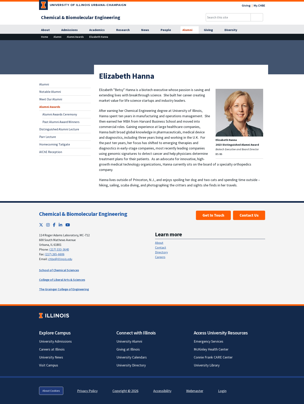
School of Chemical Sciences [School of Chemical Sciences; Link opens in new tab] (59, 270)
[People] (168, 30)
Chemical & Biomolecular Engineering (83, 213)
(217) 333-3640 (59, 249)
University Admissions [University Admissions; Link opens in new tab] (55, 341)
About (159, 243)
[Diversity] (233, 30)
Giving (246, 5)
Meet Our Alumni (50, 99)
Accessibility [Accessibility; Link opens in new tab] (162, 390)
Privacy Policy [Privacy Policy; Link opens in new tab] (87, 390)
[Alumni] (189, 30)
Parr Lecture (47, 137)
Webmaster (194, 390)
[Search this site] (228, 17)
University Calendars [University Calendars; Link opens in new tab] (131, 357)
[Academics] (99, 30)
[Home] (44, 37)
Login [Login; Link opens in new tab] (222, 390)
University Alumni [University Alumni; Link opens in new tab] (129, 341)
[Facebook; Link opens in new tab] (54, 224)
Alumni (44, 84)
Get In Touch (213, 215)
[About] (47, 30)
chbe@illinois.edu (60, 259)
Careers (160, 257)
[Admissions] (71, 30)
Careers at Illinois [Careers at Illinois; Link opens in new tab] (52, 349)
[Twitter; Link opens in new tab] (41, 224)
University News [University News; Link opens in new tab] (51, 357)
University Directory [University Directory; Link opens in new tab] (131, 365)
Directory (161, 252)
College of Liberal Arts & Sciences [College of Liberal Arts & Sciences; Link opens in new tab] (62, 280)
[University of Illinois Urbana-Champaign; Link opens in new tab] (83, 6)
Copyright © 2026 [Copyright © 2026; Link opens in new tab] (125, 390)
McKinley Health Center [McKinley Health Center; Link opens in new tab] (211, 349)
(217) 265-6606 (54, 254)
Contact (160, 247)
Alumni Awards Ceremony (59, 114)
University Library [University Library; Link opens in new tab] (207, 365)
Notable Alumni (50, 92)
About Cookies (51, 390)
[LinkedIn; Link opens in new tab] (60, 224)
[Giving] (210, 30)
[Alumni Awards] (75, 37)
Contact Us (249, 215)
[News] (147, 30)
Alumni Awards (49, 107)
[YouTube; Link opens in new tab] (67, 224)
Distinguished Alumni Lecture (59, 129)
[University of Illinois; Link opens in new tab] (54, 315)
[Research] (125, 30)
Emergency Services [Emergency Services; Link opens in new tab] (208, 341)
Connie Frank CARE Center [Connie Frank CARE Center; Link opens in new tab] (213, 357)
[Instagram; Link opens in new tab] (48, 224)
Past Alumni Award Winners (61, 122)
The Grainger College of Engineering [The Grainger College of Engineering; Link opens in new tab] (64, 289)
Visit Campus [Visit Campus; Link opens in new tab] (48, 365)
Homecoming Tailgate (54, 144)
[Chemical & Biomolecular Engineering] (80, 17)
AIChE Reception (50, 152)
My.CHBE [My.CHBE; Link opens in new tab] (259, 5)
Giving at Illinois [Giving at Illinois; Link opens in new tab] (128, 349)
